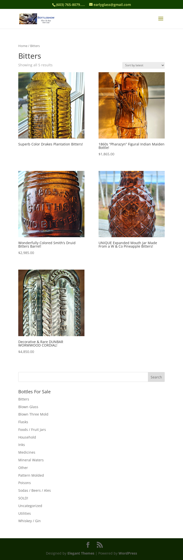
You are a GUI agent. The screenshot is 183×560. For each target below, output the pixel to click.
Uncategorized (30, 505)
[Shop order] (143, 65)
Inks (21, 444)
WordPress (128, 553)
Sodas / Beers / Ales (34, 490)
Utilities (24, 513)
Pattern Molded (31, 475)
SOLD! (23, 498)
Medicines (26, 452)
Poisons (24, 482)
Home (22, 46)
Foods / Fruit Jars (32, 429)
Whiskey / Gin (29, 520)
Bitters (23, 399)
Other (23, 467)
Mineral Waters (31, 460)
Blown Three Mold (33, 414)
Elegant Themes (80, 553)
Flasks (23, 422)
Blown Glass (28, 406)
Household (27, 437)
